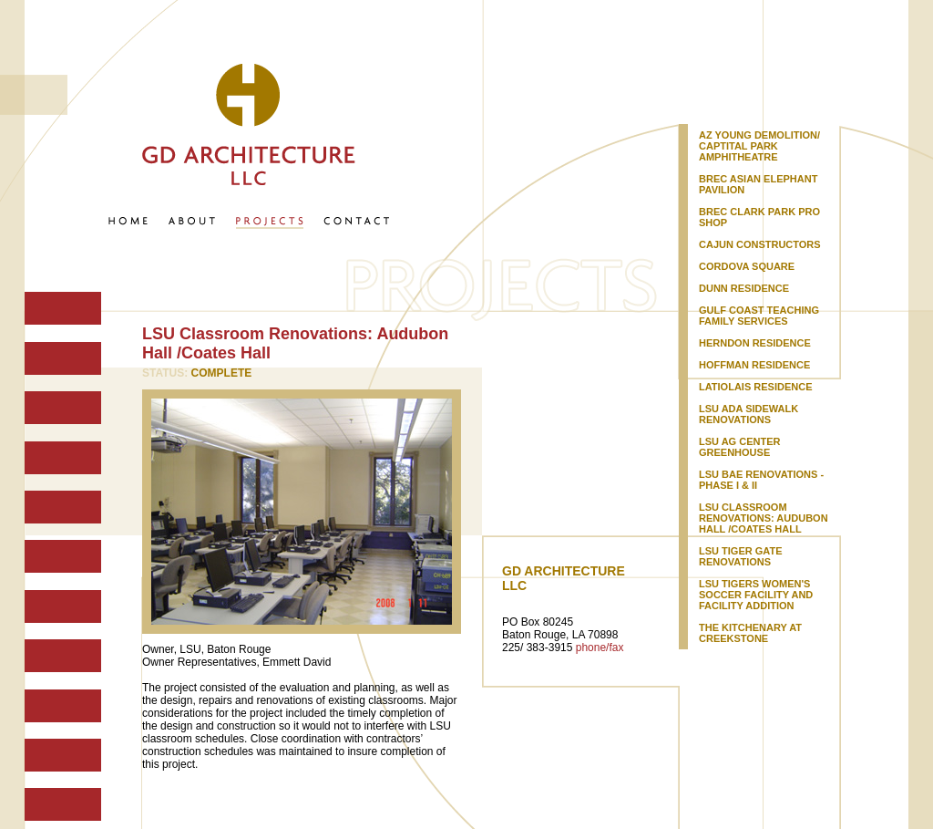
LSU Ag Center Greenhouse (739, 447)
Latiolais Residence (755, 386)
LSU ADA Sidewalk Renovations (748, 414)
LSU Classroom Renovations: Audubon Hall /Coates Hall (763, 518)
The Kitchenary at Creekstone (750, 633)
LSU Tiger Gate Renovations (740, 556)
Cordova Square (747, 266)
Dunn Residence (744, 288)
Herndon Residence (755, 342)
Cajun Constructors (760, 244)
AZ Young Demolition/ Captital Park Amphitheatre (759, 146)
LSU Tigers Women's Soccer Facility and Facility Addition (756, 594)
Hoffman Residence (754, 364)
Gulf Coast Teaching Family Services (759, 315)
